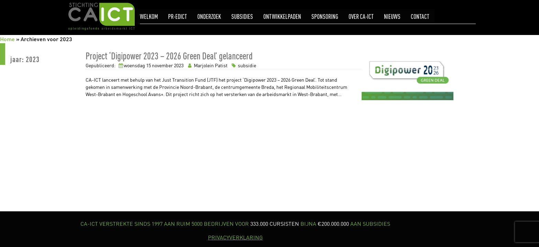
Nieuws (392, 16)
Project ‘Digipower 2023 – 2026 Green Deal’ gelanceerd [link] (169, 55)
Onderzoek (209, 16)
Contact (420, 16)
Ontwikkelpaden (282, 16)
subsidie (243, 65)
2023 (179, 65)
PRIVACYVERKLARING (235, 237)
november (162, 65)
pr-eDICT (177, 16)
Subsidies (242, 16)
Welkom (149, 16)
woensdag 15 (137, 65)
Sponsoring (324, 16)
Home (7, 39)
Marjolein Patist (207, 65)
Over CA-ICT (361, 16)
